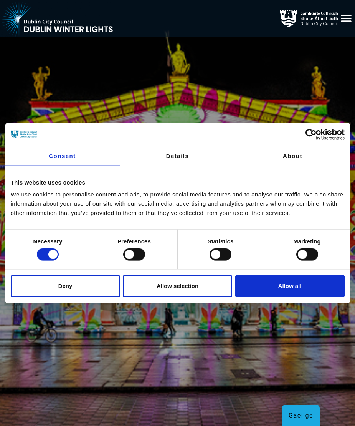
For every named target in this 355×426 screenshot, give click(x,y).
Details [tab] (177, 156)
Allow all (290, 286)
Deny (65, 286)
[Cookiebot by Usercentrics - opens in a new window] (311, 134)
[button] (346, 18)
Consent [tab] (62, 156)
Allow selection (177, 286)
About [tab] (292, 156)
